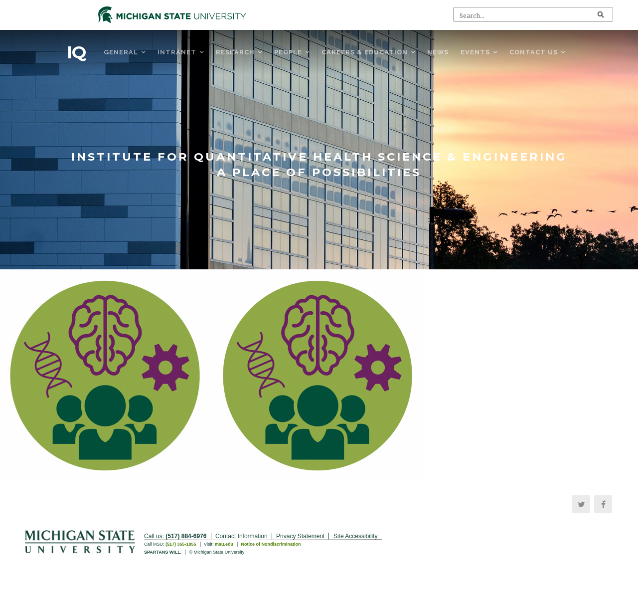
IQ (76, 52)
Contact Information (241, 536)
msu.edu (224, 544)
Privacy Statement (300, 536)
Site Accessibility (355, 536)
